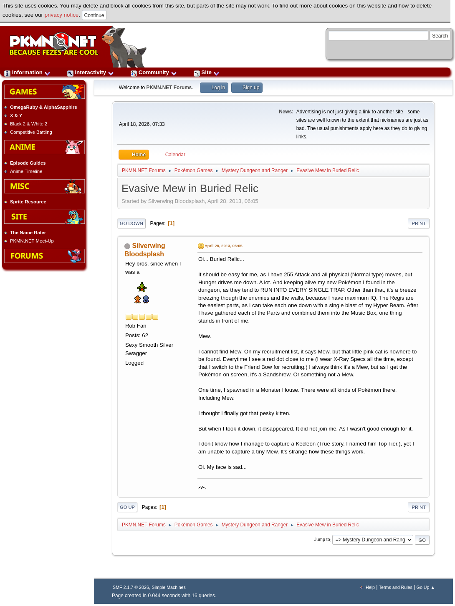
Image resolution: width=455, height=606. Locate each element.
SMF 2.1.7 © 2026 (131, 587)
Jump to (322, 539)
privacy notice (62, 15)
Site (207, 72)
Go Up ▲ (426, 587)
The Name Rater (28, 232)
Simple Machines (169, 587)
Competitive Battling (31, 132)
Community (154, 72)
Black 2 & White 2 (28, 123)
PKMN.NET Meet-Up (32, 240)
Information (27, 72)
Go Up (127, 507)
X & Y (16, 115)
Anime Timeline (26, 171)
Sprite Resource (28, 201)
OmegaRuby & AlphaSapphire (43, 107)
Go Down (131, 223)
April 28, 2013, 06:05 (224, 245)
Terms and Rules (395, 587)
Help (370, 587)
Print (419, 223)
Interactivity (90, 72)
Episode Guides (28, 162)
